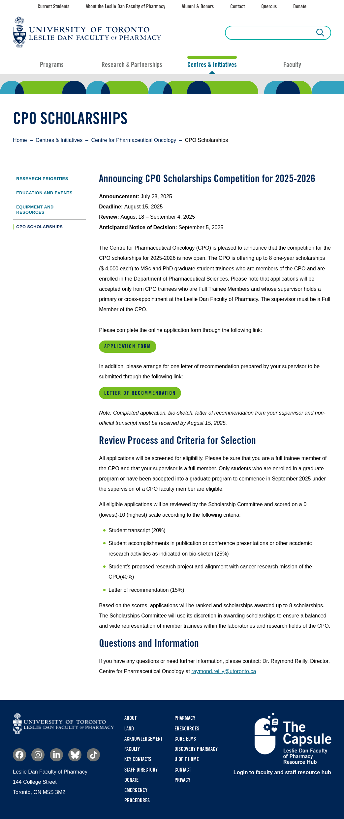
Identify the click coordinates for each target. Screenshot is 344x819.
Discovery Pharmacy (196, 749)
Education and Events (44, 192)
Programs (52, 64)
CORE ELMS (185, 739)
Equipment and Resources (34, 210)
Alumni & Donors (198, 6)
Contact (237, 6)
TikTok (93, 754)
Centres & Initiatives (212, 64)
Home (20, 140)
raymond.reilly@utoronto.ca (223, 671)
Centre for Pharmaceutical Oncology (133, 140)
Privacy (182, 780)
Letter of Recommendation (140, 393)
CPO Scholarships (39, 226)
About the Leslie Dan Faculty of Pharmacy (125, 6)
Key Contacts (137, 759)
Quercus (269, 6)
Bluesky (74, 754)
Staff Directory (141, 770)
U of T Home (186, 759)
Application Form (127, 346)
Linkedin (56, 754)
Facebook (19, 754)
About (130, 718)
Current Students (53, 6)
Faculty (292, 64)
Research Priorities (42, 178)
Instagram (38, 754)
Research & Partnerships (132, 64)
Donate (299, 6)
